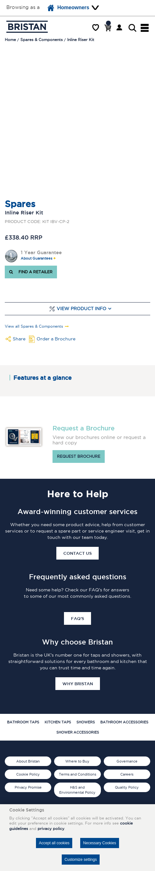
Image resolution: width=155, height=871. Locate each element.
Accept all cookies (54, 843)
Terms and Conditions (77, 774)
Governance (126, 761)
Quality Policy (127, 787)
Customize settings (81, 859)
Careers (126, 774)
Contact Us (77, 553)
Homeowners (68, 8)
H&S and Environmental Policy (77, 789)
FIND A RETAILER (31, 272)
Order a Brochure (56, 338)
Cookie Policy (28, 774)
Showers (85, 722)
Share (19, 338)
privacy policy (51, 828)
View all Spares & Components (34, 326)
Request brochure (78, 456)
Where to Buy (77, 761)
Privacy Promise (28, 787)
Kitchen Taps (58, 722)
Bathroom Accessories (124, 722)
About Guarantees (36, 258)
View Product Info (81, 308)
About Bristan (28, 761)
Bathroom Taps (23, 722)
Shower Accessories (77, 732)
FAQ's (77, 618)
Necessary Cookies (99, 843)
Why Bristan (77, 683)
